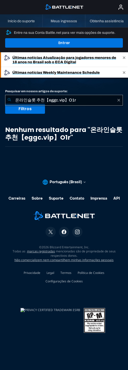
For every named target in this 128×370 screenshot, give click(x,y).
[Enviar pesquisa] (9, 100)
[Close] (124, 59)
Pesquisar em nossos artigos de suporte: (36, 91)
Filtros (25, 109)
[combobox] (64, 100)
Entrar (64, 42)
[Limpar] (119, 100)
